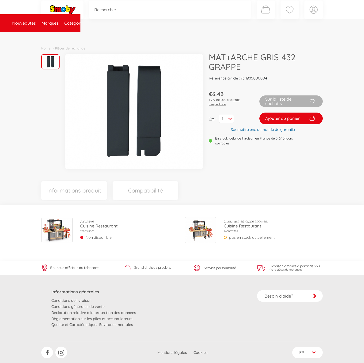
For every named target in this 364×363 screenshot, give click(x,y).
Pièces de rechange (142, 36)
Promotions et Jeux (205, 36)
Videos (174, 36)
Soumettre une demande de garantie (263, 129)
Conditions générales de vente (78, 306)
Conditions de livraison (71, 300)
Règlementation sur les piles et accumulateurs (92, 318)
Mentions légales (172, 352)
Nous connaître (245, 36)
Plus (270, 36)
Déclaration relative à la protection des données (93, 312)
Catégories (107, 36)
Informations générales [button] (75, 292)
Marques (82, 36)
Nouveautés (56, 36)
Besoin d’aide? (290, 296)
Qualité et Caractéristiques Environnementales (92, 324)
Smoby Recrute (295, 36)
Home (45, 48)
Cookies (200, 352)
